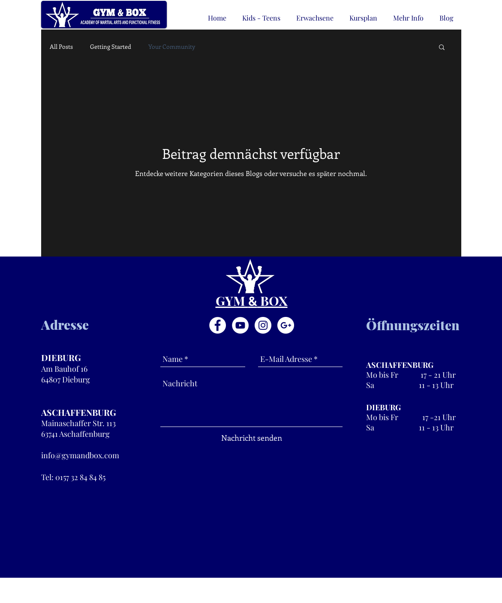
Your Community (171, 46)
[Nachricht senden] (251, 438)
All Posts (61, 46)
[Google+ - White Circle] (285, 325)
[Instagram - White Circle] (263, 325)
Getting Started (110, 46)
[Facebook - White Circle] (217, 325)
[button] (442, 47)
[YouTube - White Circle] (240, 325)
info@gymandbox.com (80, 455)
